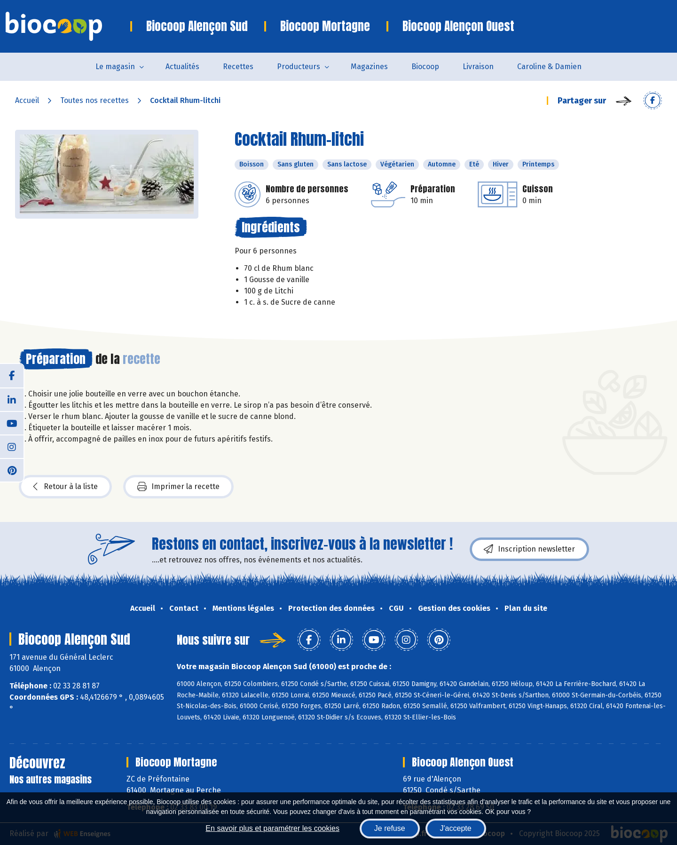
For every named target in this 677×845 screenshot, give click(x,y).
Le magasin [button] (115, 66)
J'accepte (456, 828)
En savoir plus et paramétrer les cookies (272, 828)
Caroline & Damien (549, 66)
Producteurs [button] (298, 66)
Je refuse (389, 828)
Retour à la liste (65, 486)
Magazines (369, 66)
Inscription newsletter (529, 549)
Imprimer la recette (178, 486)
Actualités (182, 66)
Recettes (238, 66)
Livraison (478, 66)
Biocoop (425, 66)
